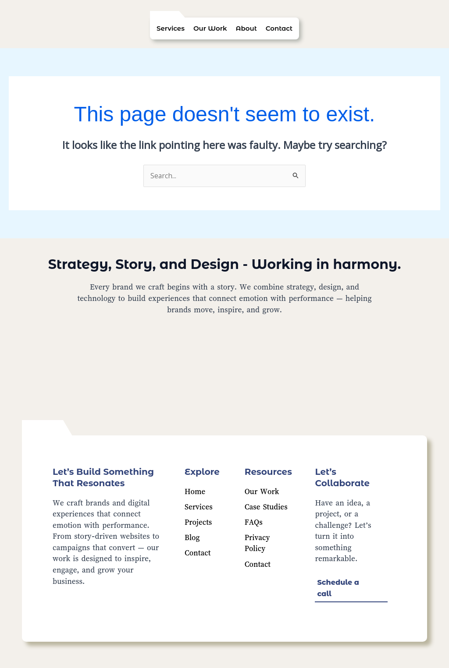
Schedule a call (338, 588)
